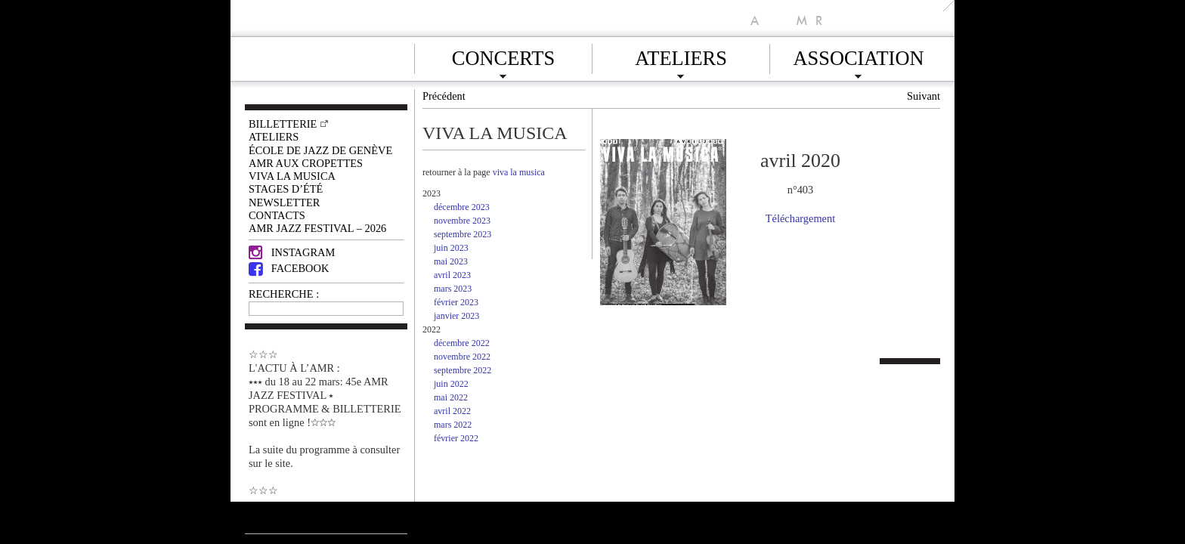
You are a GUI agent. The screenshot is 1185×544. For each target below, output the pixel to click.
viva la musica (519, 172)
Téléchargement (800, 218)
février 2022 (456, 438)
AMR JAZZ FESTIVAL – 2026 (317, 228)
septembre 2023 (462, 234)
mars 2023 (453, 288)
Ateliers (681, 56)
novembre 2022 (462, 356)
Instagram (292, 252)
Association (858, 56)
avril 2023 (452, 275)
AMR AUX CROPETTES (306, 163)
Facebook (289, 268)
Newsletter (284, 202)
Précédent (444, 96)
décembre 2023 (462, 207)
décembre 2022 (462, 343)
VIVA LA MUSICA (292, 176)
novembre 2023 (462, 220)
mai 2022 (451, 397)
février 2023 (456, 302)
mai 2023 (451, 261)
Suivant (923, 96)
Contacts (277, 215)
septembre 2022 (462, 370)
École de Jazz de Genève (320, 150)
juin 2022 (451, 384)
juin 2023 (451, 248)
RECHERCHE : (284, 294)
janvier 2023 (456, 316)
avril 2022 (452, 411)
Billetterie (283, 124)
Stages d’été (286, 189)
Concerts (503, 56)
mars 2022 (453, 424)
